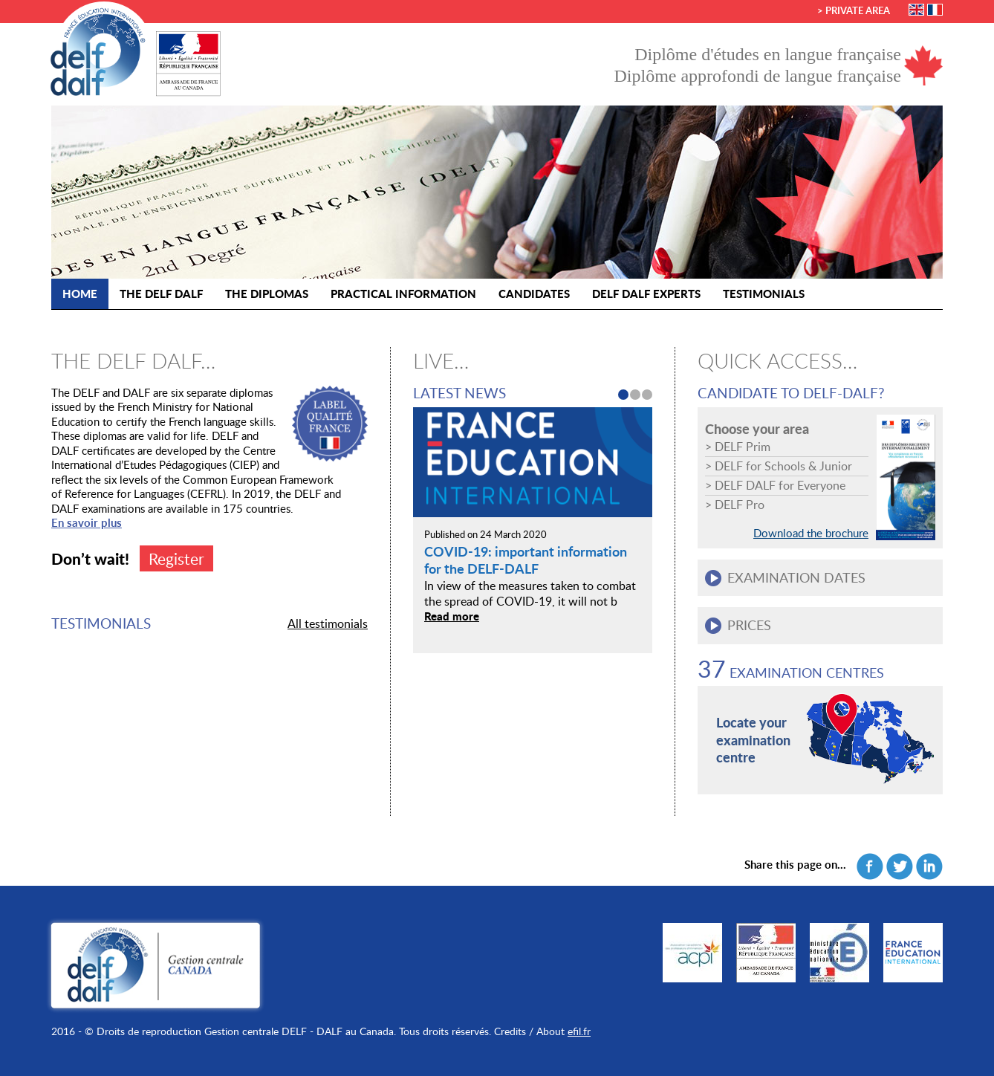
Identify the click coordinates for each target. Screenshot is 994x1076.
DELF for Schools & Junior (783, 466)
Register (176, 558)
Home (79, 293)
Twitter (899, 866)
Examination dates (796, 577)
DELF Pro (739, 504)
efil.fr (579, 1031)
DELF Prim (742, 446)
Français (935, 10)
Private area (857, 10)
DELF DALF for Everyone (780, 485)
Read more (451, 616)
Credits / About (529, 1031)
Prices (749, 625)
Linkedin (929, 866)
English (916, 10)
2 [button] (635, 394)
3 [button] (647, 394)
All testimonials (328, 624)
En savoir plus (86, 523)
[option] (532, 521)
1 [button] (623, 394)
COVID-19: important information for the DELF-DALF (525, 560)
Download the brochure (810, 533)
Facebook (870, 866)
